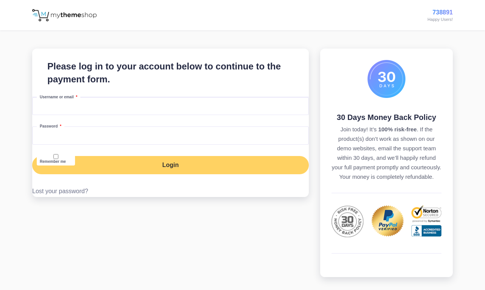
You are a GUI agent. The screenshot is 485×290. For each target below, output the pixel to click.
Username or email (60, 97)
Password (52, 126)
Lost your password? (60, 191)
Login (170, 165)
